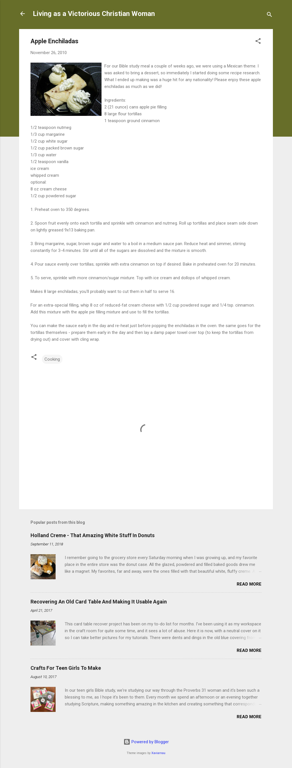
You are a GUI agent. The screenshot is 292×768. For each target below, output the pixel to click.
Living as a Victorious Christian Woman (94, 14)
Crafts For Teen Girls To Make (66, 668)
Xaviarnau (158, 753)
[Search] (269, 15)
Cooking (52, 359)
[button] (258, 42)
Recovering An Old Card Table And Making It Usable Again (99, 602)
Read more (249, 584)
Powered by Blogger (146, 741)
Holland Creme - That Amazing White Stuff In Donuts (93, 535)
